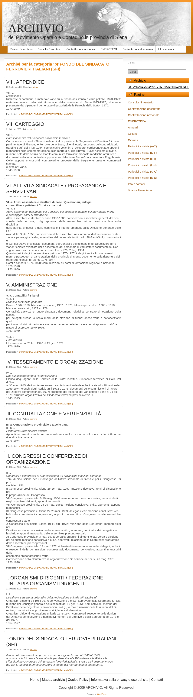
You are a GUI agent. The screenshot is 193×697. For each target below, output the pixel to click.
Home (34, 680)
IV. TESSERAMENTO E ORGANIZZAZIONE (54, 362)
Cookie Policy (78, 680)
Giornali (133, 140)
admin (35, 87)
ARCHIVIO (36, 28)
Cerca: (131, 62)
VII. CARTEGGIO (25, 124)
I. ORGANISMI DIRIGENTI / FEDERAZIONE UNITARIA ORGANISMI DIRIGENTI (54, 580)
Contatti (157, 680)
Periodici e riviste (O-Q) (142, 171)
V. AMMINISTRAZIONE (31, 285)
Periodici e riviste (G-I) (142, 158)
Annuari (133, 127)
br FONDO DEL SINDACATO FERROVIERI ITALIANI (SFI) (46, 114)
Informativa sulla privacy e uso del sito (119, 680)
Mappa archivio (53, 680)
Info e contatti (136, 184)
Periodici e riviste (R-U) (142, 177)
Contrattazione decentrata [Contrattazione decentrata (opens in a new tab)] (144, 108)
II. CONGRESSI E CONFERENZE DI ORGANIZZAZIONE (46, 459)
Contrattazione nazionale (143, 115)
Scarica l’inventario (140, 190)
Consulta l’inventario (140, 102)
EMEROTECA (137, 121)
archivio (33, 129)
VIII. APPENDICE (25, 82)
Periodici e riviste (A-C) (142, 146)
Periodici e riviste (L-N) (142, 165)
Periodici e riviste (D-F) (142, 152)
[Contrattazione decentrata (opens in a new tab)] (137, 49)
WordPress (101, 694)
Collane (133, 133)
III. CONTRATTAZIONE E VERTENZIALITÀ (53, 414)
